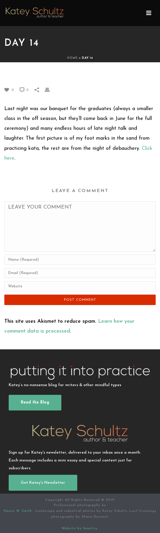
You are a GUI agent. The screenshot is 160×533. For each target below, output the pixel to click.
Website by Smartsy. (80, 528)
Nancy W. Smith (18, 511)
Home (72, 58)
